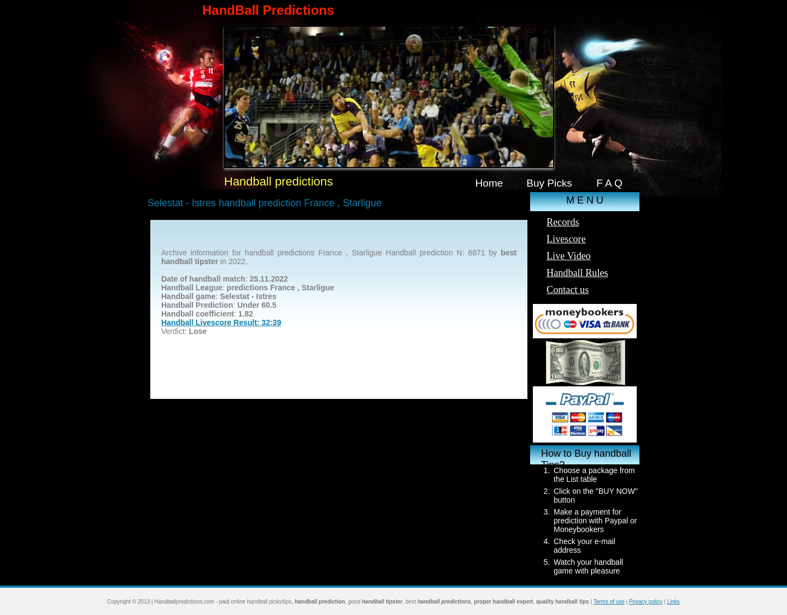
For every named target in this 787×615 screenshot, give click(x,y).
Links (673, 602)
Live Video (569, 255)
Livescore (566, 239)
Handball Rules (577, 272)
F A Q (609, 183)
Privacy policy (645, 602)
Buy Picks (549, 183)
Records (563, 222)
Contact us (568, 289)
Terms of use (609, 602)
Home (489, 183)
